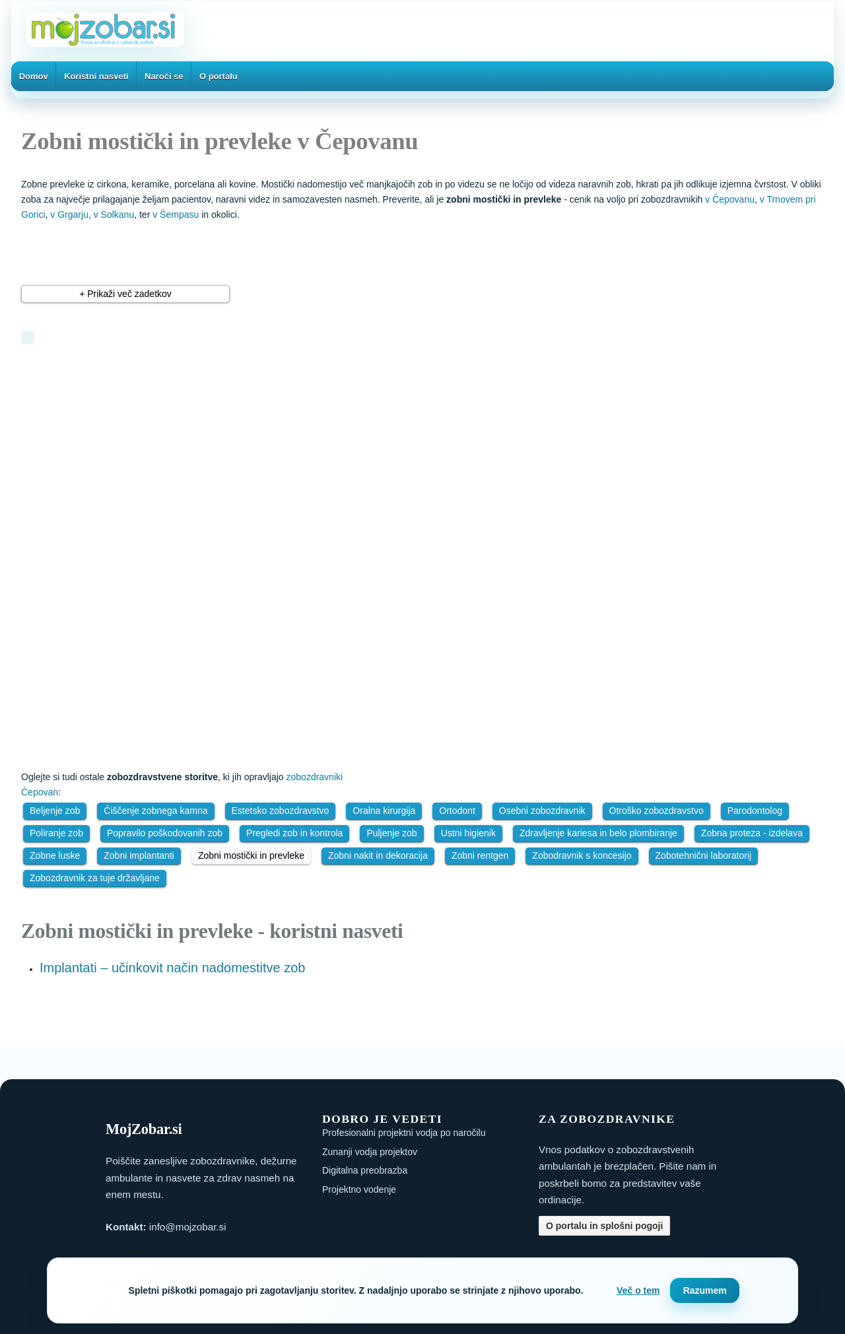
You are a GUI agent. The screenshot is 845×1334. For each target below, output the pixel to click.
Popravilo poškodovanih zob (164, 833)
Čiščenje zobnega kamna (155, 810)
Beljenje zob (55, 810)
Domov (33, 76)
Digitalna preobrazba (364, 1170)
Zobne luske (55, 855)
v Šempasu (175, 214)
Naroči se (164, 76)
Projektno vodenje (359, 1189)
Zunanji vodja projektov (369, 1152)
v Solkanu (114, 214)
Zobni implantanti (139, 855)
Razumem (705, 1290)
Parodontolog (754, 810)
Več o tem (638, 1290)
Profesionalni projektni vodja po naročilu (403, 1132)
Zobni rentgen (480, 855)
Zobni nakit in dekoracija (378, 855)
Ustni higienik (468, 833)
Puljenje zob (391, 833)
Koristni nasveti (96, 76)
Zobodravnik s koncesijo (581, 855)
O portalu (218, 76)
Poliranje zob (56, 833)
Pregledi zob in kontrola (294, 833)
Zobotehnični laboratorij (704, 855)
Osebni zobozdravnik (542, 810)
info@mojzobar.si (187, 1226)
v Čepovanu (730, 199)
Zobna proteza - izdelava (752, 833)
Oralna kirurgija (384, 810)
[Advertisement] (196, 452)
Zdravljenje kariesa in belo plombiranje (598, 833)
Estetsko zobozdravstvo (280, 810)
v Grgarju (69, 214)
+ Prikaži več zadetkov (125, 293)
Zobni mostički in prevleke (251, 855)
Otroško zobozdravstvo (656, 810)
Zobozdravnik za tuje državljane (95, 878)
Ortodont (457, 810)
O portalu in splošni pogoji (604, 1225)
